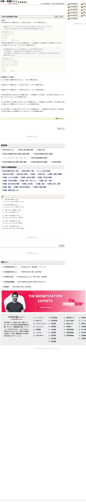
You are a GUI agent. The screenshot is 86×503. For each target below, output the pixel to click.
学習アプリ (39, 320)
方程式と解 (41, 149)
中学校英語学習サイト (10, 267)
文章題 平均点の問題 (45, 177)
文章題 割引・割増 (54, 184)
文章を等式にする (8, 149)
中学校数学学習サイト (10, 272)
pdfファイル (61, 128)
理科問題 (53, 338)
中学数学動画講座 (9, 282)
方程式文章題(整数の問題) (39, 158)
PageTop (61, 245)
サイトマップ (39, 326)
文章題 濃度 (7, 187)
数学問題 (53, 335)
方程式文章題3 (56, 162)
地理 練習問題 (74, 7)
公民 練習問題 (74, 10)
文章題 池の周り (27, 184)
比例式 (33, 174)
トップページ (39, 317)
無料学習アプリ (70, 317)
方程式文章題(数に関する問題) (43, 154)
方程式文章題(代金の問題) (39, 162)
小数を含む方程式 (8, 174)
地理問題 (53, 326)
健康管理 (68, 326)
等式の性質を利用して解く (11, 171)
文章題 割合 (40, 184)
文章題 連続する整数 (55, 174)
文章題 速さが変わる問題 (11, 184)
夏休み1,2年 (69, 323)
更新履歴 (38, 329)
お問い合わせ (39, 335)
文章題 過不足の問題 (28, 177)
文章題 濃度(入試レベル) (11, 190)
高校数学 (6, 286)
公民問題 (53, 329)
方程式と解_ (25, 149)
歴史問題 (53, 323)
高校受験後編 (70, 335)
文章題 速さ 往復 (45, 180)
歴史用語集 (54, 317)
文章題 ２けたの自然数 (10, 177)
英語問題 (53, 332)
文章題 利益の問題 (40, 187)
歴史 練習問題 (74, 4)
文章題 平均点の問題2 (10, 180)
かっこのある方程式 (44, 171)
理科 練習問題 (74, 16)
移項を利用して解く (28, 171)
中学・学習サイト (8, 1)
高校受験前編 (70, 329)
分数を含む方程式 (22, 174)
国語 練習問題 (74, 19)
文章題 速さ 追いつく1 (28, 180)
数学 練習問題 (74, 13)
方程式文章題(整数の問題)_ (15, 158)
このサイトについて (41, 323)
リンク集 (38, 332)
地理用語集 (54, 320)
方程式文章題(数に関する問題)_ (16, 154)
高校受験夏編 (70, 332)
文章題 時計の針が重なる (22, 187)
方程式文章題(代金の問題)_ (15, 162)
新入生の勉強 (70, 320)
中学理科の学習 (8, 277)
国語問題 (53, 341)
